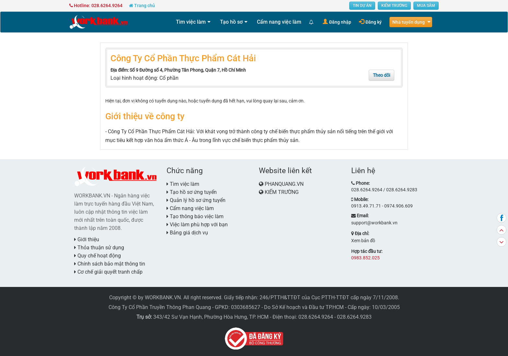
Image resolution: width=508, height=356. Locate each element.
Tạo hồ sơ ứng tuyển (192, 192)
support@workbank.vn (374, 222)
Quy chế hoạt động (97, 256)
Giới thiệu (86, 239)
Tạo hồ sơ (231, 22)
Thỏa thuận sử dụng (99, 247)
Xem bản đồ (363, 240)
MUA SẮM (426, 5)
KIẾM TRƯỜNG (394, 5)
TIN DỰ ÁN (362, 5)
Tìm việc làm (191, 22)
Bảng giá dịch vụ (187, 233)
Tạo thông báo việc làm (195, 216)
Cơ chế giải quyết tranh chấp (108, 272)
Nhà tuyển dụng (408, 22)
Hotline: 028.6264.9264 (95, 5)
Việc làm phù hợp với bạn (197, 224)
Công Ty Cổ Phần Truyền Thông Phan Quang (160, 307)
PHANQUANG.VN (284, 184)
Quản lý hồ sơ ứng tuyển (196, 200)
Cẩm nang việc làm (279, 22)
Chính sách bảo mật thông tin (109, 264)
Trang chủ (142, 5)
